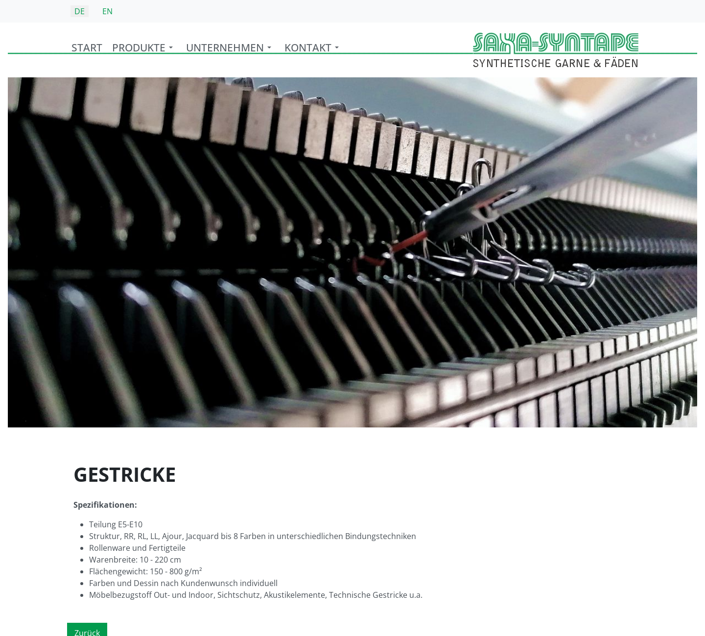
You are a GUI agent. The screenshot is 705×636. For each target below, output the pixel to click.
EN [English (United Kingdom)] (107, 11)
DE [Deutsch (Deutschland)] (79, 11)
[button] (144, 50)
